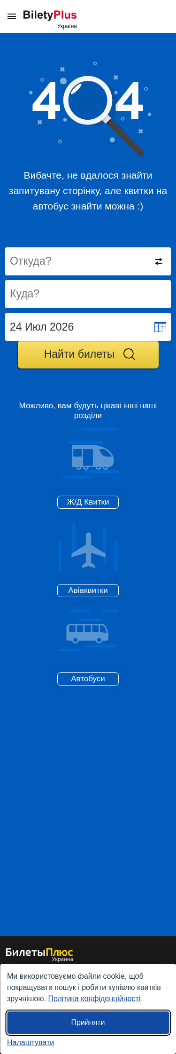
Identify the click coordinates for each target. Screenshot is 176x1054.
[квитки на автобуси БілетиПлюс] (39, 960)
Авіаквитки (87, 590)
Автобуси (88, 678)
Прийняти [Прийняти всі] (88, 1022)
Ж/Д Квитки (88, 502)
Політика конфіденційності (94, 999)
